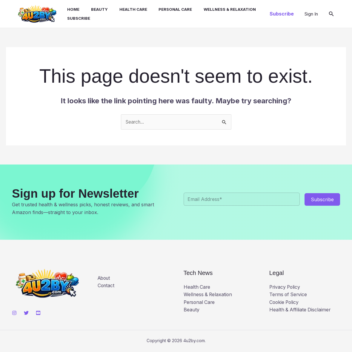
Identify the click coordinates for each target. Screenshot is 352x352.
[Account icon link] (311, 14)
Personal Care (166, 9)
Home (70, 9)
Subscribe (75, 18)
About (105, 279)
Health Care (126, 9)
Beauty (94, 9)
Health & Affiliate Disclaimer (300, 311)
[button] (282, 14)
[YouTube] (38, 313)
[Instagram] (14, 313)
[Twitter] (26, 313)
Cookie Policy (284, 303)
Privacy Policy (285, 288)
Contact (106, 287)
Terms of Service (288, 296)
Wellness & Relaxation (218, 9)
